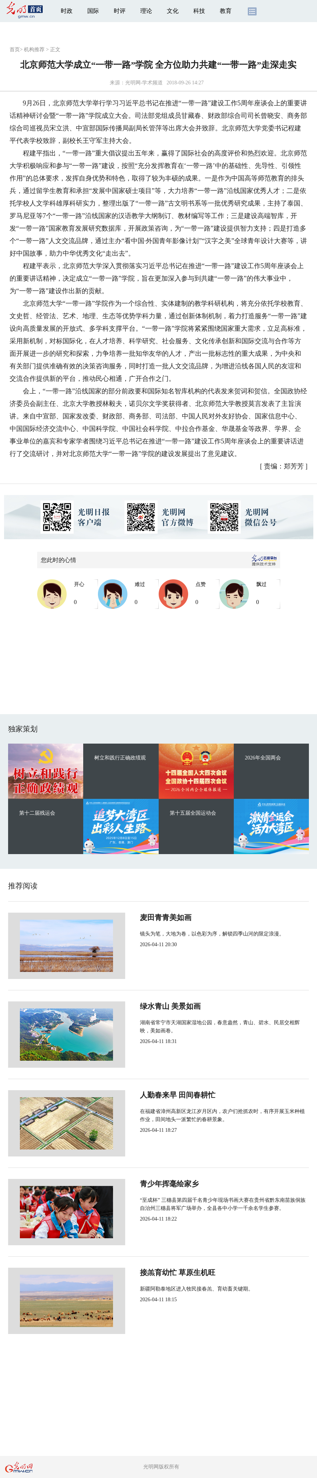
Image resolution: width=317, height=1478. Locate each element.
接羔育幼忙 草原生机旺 (153, 1272)
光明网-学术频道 (144, 82)
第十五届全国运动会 (193, 813)
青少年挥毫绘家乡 (145, 1184)
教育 (226, 11)
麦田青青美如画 (141, 917)
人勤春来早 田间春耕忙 (153, 1095)
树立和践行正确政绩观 (120, 758)
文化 (173, 11)
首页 (15, 49)
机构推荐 (34, 49)
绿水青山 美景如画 (146, 1006)
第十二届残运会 (37, 813)
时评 (120, 11)
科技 (199, 11)
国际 (93, 11)
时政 (67, 11)
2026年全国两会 (263, 758)
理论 (146, 11)
